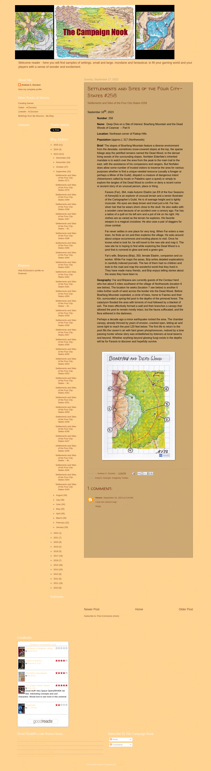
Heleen (98, 497)
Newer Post (91, 609)
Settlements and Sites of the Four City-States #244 (66, 477)
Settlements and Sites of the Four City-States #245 (66, 467)
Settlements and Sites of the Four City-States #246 (66, 448)
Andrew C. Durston (31, 85)
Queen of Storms (33, 660)
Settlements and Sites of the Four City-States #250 (66, 409)
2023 (56, 154)
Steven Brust (32, 651)
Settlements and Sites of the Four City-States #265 (66, 245)
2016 (56, 560)
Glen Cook (31, 688)
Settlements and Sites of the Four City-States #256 (66, 342)
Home (139, 609)
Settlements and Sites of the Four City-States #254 (66, 361)
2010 (56, 588)
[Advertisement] (138, 582)
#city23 (98, 478)
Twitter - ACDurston (27, 107)
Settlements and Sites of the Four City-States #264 (66, 255)
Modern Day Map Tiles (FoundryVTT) (34, 739)
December (61, 158)
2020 (56, 542)
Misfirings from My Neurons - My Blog (36, 116)
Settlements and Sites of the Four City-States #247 (66, 438)
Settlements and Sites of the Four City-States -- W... (66, 226)
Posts (114, 739)
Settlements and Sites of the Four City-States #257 (66, 332)
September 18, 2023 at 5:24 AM (118, 497)
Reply (98, 506)
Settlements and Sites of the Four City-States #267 (66, 216)
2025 (56, 145)
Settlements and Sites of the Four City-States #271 (66, 178)
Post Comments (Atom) (108, 616)
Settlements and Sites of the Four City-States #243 (66, 487)
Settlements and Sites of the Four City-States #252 (66, 390)
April (58, 513)
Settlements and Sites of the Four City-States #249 (66, 419)
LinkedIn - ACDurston (28, 111)
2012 (56, 578)
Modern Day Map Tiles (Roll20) (31, 743)
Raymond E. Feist (34, 663)
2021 (56, 537)
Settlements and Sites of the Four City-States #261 (66, 284)
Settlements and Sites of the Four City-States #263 (66, 265)
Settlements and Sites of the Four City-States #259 (66, 313)
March (59, 518)
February (60, 522)
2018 (56, 551)
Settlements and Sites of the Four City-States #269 (66, 197)
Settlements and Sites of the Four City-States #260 (66, 293)
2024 (56, 149)
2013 (56, 574)
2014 (56, 569)
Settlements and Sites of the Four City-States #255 (66, 351)
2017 (56, 556)
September (61, 171)
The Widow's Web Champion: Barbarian (36, 752)
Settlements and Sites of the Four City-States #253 (66, 371)
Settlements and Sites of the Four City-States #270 (66, 187)
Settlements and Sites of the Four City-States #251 (66, 400)
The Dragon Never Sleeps (37, 685)
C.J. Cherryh (32, 708)
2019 (56, 546)
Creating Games (26, 103)
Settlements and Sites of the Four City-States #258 (66, 323)
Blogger (120, 764)
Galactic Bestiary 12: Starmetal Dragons (36, 756)
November (61, 162)
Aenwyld (107, 478)
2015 (56, 565)
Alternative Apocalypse (36, 673)
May (58, 509)
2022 (56, 533)
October (60, 167)
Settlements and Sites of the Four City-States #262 (66, 274)
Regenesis (30, 705)
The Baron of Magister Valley (39, 648)
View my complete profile (30, 89)
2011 (56, 583)
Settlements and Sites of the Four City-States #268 (66, 207)
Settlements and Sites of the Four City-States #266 (66, 236)
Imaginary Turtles (120, 478)
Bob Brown (32, 676)
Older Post (186, 609)
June (58, 504)
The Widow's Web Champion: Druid (34, 747)
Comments (116, 744)
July (58, 500)
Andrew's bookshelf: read (43, 644)
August (59, 495)
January (60, 527)
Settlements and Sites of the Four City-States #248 (66, 429)
